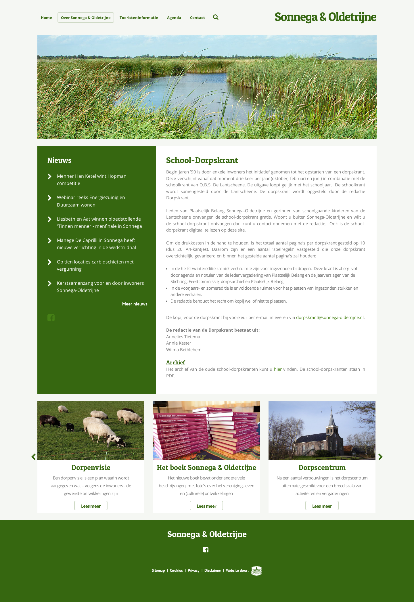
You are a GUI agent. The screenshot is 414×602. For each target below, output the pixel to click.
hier (278, 369)
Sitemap (158, 570)
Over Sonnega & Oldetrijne (86, 17)
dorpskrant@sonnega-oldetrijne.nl (330, 317)
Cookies (176, 570)
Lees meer (91, 506)
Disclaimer (212, 570)
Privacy (193, 570)
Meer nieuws (134, 304)
